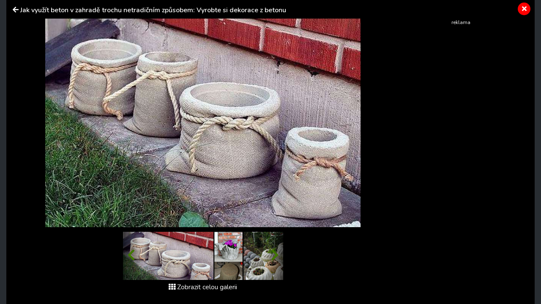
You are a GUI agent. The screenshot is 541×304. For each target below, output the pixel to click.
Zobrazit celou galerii (203, 287)
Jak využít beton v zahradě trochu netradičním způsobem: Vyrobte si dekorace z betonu (153, 10)
